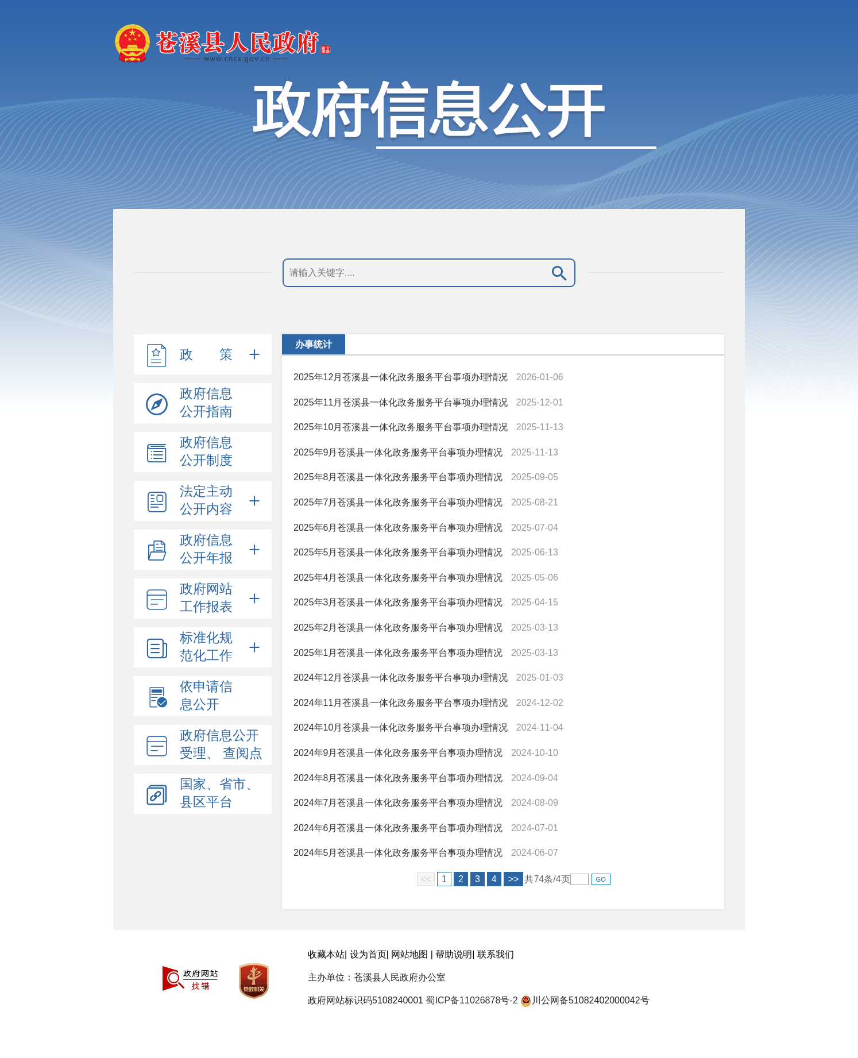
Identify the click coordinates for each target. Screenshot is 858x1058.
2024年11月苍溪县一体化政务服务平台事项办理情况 (400, 703)
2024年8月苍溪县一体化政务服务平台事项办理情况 (398, 778)
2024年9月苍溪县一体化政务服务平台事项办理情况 (398, 753)
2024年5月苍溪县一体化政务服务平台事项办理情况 (398, 853)
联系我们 (495, 954)
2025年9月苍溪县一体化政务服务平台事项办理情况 (398, 452)
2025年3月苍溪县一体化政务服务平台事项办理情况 (398, 602)
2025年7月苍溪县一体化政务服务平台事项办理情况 (398, 502)
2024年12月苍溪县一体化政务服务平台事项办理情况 (400, 677)
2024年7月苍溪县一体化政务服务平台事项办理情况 (398, 803)
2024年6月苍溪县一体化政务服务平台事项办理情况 (398, 828)
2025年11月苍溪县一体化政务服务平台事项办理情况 (400, 402)
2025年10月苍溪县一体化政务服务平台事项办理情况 (400, 427)
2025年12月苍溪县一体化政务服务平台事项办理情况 (400, 377)
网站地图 (409, 954)
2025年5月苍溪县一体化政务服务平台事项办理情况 (398, 552)
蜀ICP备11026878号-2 (471, 1000)
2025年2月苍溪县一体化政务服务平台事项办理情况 (398, 627)
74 (539, 879)
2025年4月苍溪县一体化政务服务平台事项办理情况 (398, 577)
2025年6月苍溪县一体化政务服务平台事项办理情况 (398, 527)
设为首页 (368, 954)
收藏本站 (326, 954)
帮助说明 (453, 954)
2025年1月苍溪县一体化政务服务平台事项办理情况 (398, 653)
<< (425, 879)
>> (513, 879)
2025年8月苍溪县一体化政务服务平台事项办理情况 (398, 477)
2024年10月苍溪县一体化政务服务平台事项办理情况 (400, 727)
